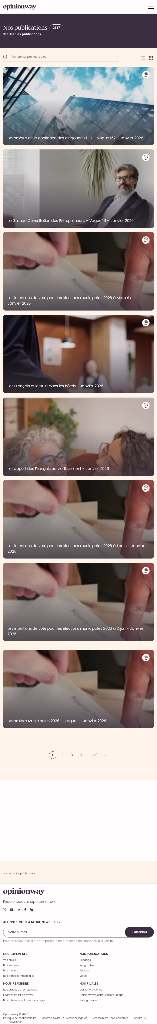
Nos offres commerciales (18, 976)
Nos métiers (10, 970)
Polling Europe (88, 1000)
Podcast (85, 970)
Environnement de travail (18, 995)
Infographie (87, 965)
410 (95, 755)
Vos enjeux (10, 960)
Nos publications (94, 954)
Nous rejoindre (16, 984)
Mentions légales (76, 1018)
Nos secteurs (11, 965)
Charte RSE (140, 1018)
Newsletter (15, 1022)
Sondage (85, 960)
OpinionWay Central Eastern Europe (101, 995)
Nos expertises (15, 954)
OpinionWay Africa (91, 989)
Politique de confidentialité (19, 1018)
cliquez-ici (105, 941)
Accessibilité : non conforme (110, 1018)
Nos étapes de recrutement (20, 989)
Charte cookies (51, 1018)
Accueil (7, 874)
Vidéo (83, 976)
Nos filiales (89, 984)
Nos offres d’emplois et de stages (24, 1000)
